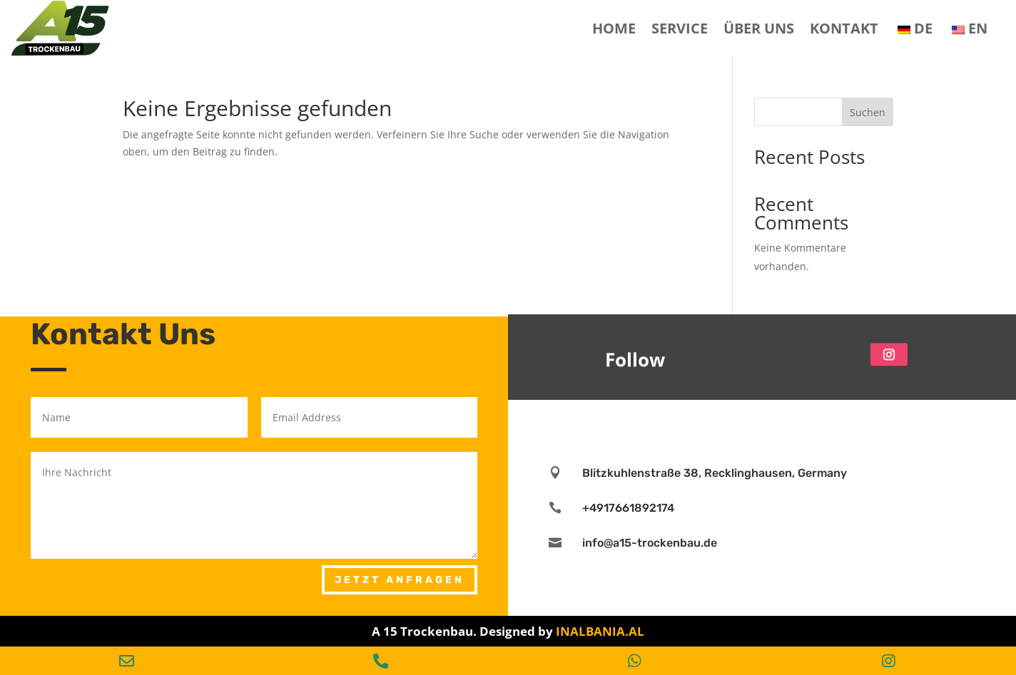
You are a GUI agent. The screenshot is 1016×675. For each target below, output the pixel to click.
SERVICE (679, 28)
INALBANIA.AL (600, 631)
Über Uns (758, 28)
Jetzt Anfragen (399, 580)
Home (614, 28)
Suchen (867, 112)
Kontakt (844, 28)
